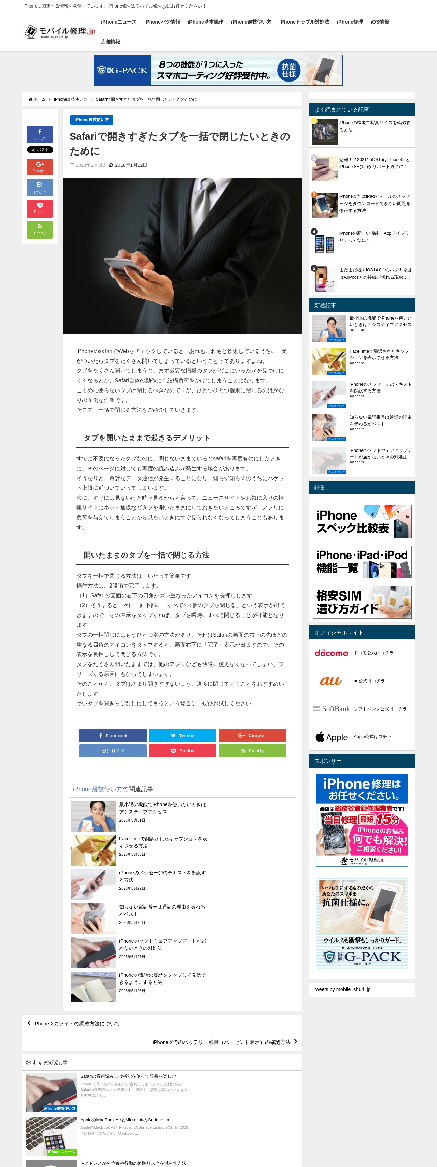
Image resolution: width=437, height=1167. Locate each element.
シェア (39, 134)
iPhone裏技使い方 (251, 21)
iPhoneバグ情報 (162, 21)
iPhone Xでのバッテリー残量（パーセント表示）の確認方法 (216, 942)
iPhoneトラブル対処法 (304, 21)
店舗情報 (110, 41)
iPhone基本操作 (205, 21)
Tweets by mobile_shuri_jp (342, 989)
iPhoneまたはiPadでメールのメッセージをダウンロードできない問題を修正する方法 (374, 203)
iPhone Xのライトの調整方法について (81, 922)
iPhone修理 (350, 21)
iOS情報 (380, 21)
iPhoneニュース (119, 21)
